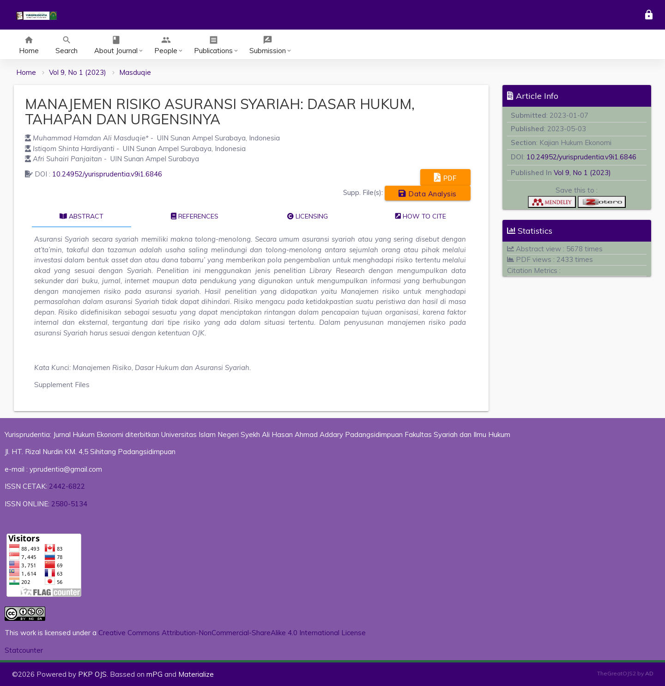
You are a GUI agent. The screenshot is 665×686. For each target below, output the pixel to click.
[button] (552, 204)
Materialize (196, 674)
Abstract (81, 216)
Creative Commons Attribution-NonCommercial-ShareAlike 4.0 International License (232, 632)
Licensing (307, 216)
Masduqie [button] (135, 72)
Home (26, 72)
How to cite (420, 216)
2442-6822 (67, 486)
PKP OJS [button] (92, 674)
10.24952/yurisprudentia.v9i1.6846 (107, 174)
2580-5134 (69, 503)
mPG (154, 674)
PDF (445, 177)
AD (649, 673)
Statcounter (24, 650)
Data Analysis (428, 193)
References (194, 216)
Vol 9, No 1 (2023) (77, 72)
